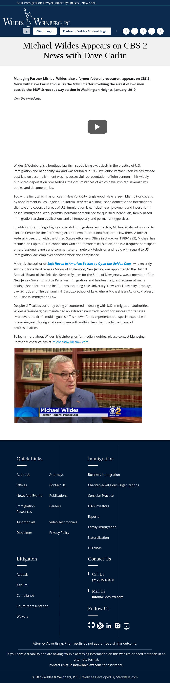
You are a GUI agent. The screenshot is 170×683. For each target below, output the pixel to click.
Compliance (25, 595)
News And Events (29, 495)
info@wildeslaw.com (107, 597)
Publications (58, 495)
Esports (93, 516)
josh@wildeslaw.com (85, 665)
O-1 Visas (95, 548)
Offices (22, 485)
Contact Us (57, 485)
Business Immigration (104, 474)
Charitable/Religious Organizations (113, 485)
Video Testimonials (63, 522)
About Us (23, 474)
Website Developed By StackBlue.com (110, 677)
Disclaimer (24, 532)
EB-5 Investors (98, 506)
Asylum (22, 585)
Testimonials (26, 522)
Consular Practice (101, 495)
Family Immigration (102, 527)
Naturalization (98, 537)
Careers (55, 506)
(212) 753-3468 (103, 580)
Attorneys (56, 474)
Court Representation (32, 606)
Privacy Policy (59, 532)
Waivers (22, 616)
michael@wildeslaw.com (70, 342)
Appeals (22, 574)
